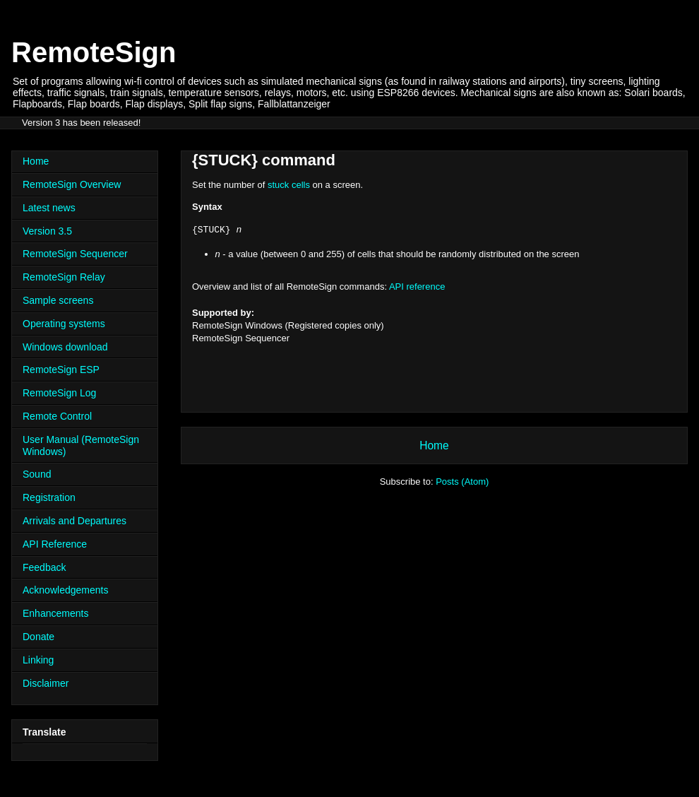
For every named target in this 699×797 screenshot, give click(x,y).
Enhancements (55, 613)
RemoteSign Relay (64, 277)
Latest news (49, 207)
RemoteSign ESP (61, 369)
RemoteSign (93, 52)
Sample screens (58, 300)
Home (434, 445)
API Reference (55, 544)
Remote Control (57, 416)
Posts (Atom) (462, 481)
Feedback (44, 567)
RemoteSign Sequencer (75, 253)
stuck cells (289, 184)
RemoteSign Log (59, 392)
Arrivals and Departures (74, 520)
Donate (38, 636)
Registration (49, 497)
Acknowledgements (65, 590)
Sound (37, 474)
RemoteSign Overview (72, 184)
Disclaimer (45, 683)
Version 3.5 (47, 231)
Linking (38, 660)
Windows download (65, 347)
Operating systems (64, 323)
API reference (417, 286)
